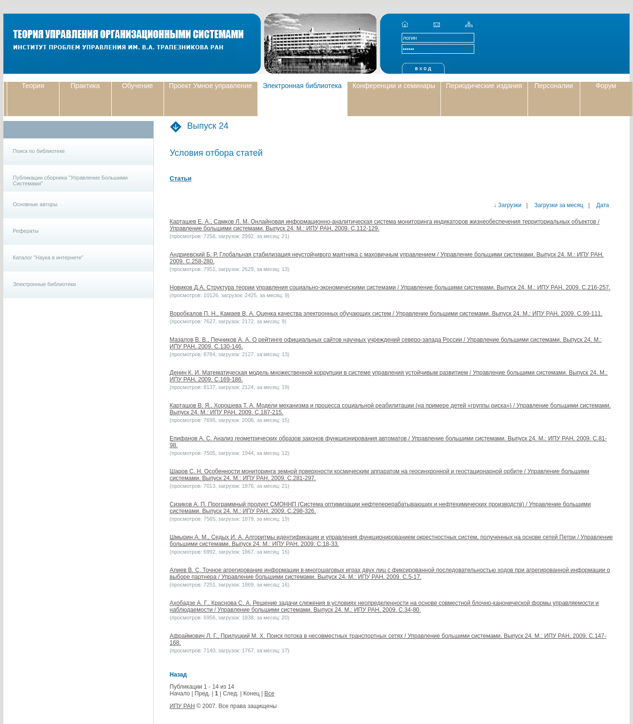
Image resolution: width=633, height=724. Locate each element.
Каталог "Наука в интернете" (48, 257)
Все (269, 693)
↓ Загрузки (508, 205)
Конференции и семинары (393, 86)
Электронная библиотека (302, 86)
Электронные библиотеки (44, 284)
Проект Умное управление (210, 86)
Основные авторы (35, 204)
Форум (606, 86)
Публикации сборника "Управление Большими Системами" (70, 180)
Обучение (137, 86)
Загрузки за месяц (558, 205)
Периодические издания (484, 86)
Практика (85, 86)
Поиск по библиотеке (39, 151)
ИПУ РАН (182, 706)
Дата (602, 205)
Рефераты (26, 231)
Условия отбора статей (216, 153)
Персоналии (553, 86)
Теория (33, 86)
